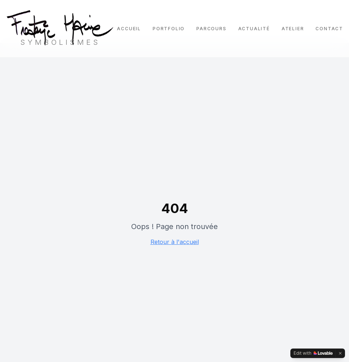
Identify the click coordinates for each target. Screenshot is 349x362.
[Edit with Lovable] (313, 353)
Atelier (293, 28)
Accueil (129, 28)
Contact (329, 28)
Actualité (254, 28)
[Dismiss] (340, 353)
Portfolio (169, 28)
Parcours (211, 28)
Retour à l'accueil (174, 241)
